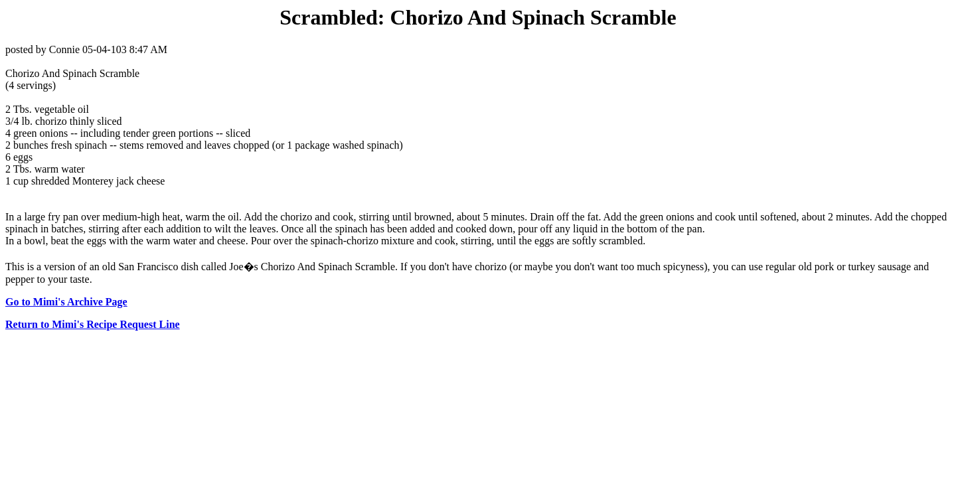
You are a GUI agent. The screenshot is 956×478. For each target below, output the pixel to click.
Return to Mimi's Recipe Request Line (92, 324)
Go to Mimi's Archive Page (66, 301)
